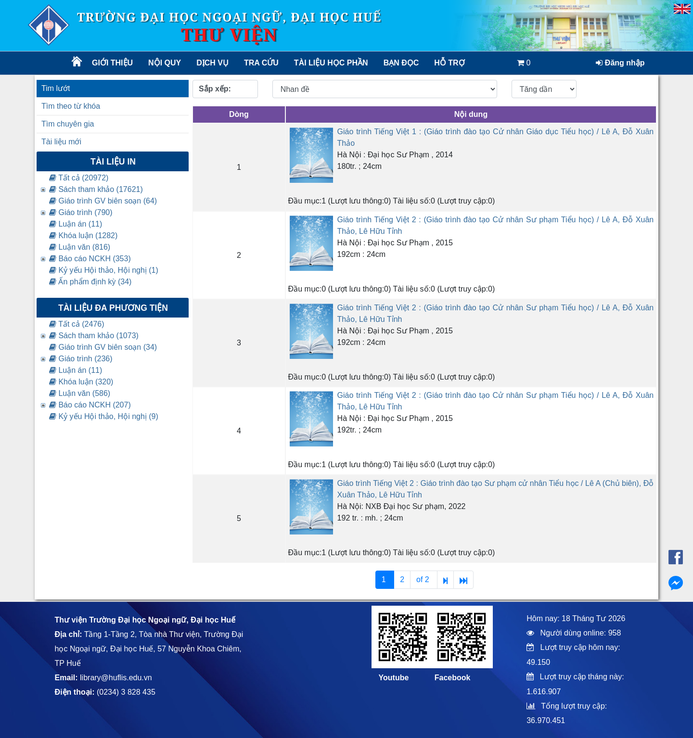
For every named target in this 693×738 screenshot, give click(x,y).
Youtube (394, 678)
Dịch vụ (212, 63)
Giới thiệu (112, 63)
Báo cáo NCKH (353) (90, 258)
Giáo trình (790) (81, 212)
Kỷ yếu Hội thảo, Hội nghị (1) (103, 270)
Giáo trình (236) (81, 359)
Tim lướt (55, 88)
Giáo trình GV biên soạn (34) (103, 347)
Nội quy (164, 63)
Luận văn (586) (79, 393)
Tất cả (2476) (76, 324)
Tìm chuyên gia (67, 124)
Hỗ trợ (449, 63)
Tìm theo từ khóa (70, 106)
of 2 (423, 579)
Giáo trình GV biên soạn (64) (103, 201)
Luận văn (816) (79, 247)
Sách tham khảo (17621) (96, 189)
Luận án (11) (75, 224)
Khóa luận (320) (81, 382)
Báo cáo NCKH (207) (90, 405)
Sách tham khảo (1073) (94, 335)
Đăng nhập (620, 63)
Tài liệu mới (61, 142)
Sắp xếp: (215, 89)
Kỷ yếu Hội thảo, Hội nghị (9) (103, 416)
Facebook (453, 678)
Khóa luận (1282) (83, 235)
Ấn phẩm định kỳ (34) (90, 282)
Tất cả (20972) (78, 178)
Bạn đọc (401, 63)
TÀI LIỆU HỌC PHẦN (330, 63)
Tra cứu (261, 63)
